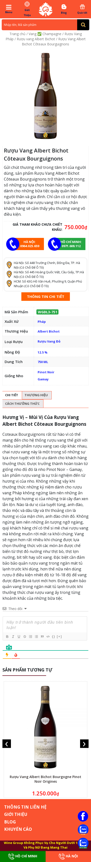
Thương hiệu (36, 395)
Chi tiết (11, 395)
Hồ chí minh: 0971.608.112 (71, 244)
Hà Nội (68, 856)
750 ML (43, 362)
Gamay (43, 379)
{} (53, 636)
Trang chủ (17, 33)
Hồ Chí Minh (22, 856)
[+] (59, 636)
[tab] (11, 395)
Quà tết (82, 9)
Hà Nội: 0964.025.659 (29, 244)
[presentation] (6, 743)
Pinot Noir (46, 372)
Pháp (42, 321)
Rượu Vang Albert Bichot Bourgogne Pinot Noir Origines (45, 779)
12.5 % (43, 352)
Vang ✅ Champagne (45, 33)
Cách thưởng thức (22, 403)
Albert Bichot (49, 331)
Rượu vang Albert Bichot (36, 39)
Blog (64, 9)
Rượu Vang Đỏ (49, 341)
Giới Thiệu (27, 9)
